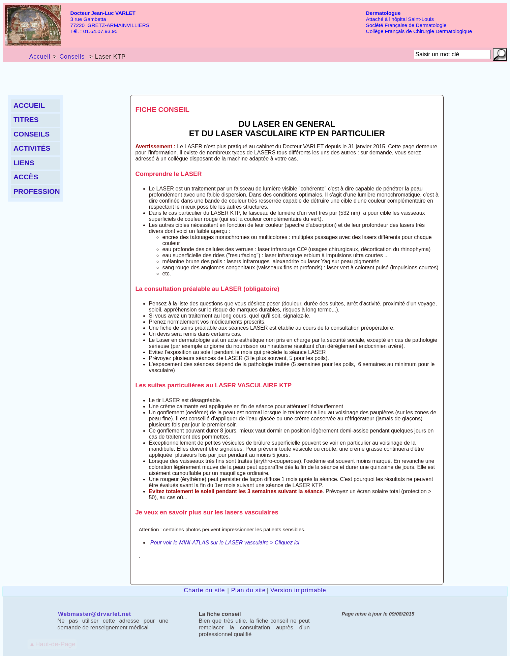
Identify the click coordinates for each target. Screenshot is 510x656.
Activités (32, 148)
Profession (36, 191)
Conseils (72, 56)
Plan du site (248, 590)
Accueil (40, 56)
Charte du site (204, 590)
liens (23, 163)
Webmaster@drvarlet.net (94, 614)
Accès (25, 177)
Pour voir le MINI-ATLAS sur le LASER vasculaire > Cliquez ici (224, 542)
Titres (26, 119)
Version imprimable (298, 590)
